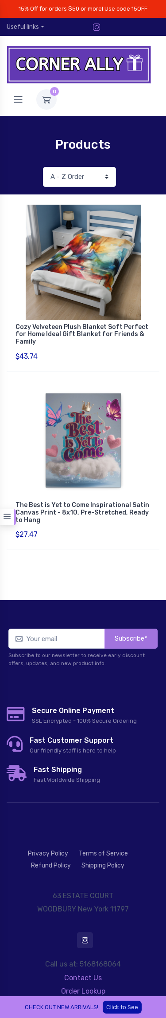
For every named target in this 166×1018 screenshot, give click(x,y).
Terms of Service (103, 853)
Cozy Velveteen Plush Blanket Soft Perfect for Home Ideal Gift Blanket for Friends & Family (81, 334)
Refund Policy (51, 865)
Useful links (23, 27)
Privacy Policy (48, 853)
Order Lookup (83, 991)
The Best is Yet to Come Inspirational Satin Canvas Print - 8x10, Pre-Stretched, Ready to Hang (82, 512)
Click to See (122, 1007)
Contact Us (83, 978)
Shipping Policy (102, 865)
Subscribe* (131, 638)
